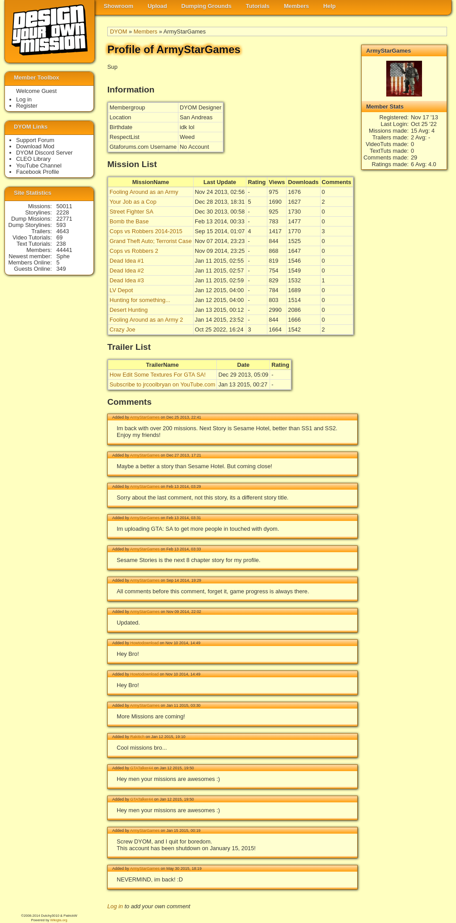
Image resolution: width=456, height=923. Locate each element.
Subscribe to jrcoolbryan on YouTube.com (162, 384)
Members (296, 6)
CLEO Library (33, 158)
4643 (62, 231)
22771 (64, 218)
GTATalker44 (141, 768)
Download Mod (35, 146)
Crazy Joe (122, 329)
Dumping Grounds (207, 6)
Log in (115, 906)
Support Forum (35, 140)
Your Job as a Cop (133, 201)
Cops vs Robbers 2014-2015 (146, 231)
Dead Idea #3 (127, 280)
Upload (157, 6)
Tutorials (258, 6)
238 (61, 243)
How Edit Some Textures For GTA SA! (158, 374)
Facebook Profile (37, 171)
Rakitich (137, 736)
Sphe (63, 256)
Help (329, 6)
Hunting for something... (140, 300)
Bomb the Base (129, 221)
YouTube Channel (39, 165)
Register (27, 105)
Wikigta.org (58, 920)
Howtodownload (144, 643)
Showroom (118, 6)
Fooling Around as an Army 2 (146, 319)
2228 (62, 212)
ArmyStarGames (145, 417)
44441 (64, 250)
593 (61, 225)
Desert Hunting (129, 309)
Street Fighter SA (131, 211)
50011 (64, 206)
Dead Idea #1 (127, 260)
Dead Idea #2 (127, 270)
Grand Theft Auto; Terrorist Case (151, 241)
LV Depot (121, 290)
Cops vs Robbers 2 (134, 251)
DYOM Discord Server (44, 152)
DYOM (118, 31)
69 (59, 237)
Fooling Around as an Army (144, 192)
